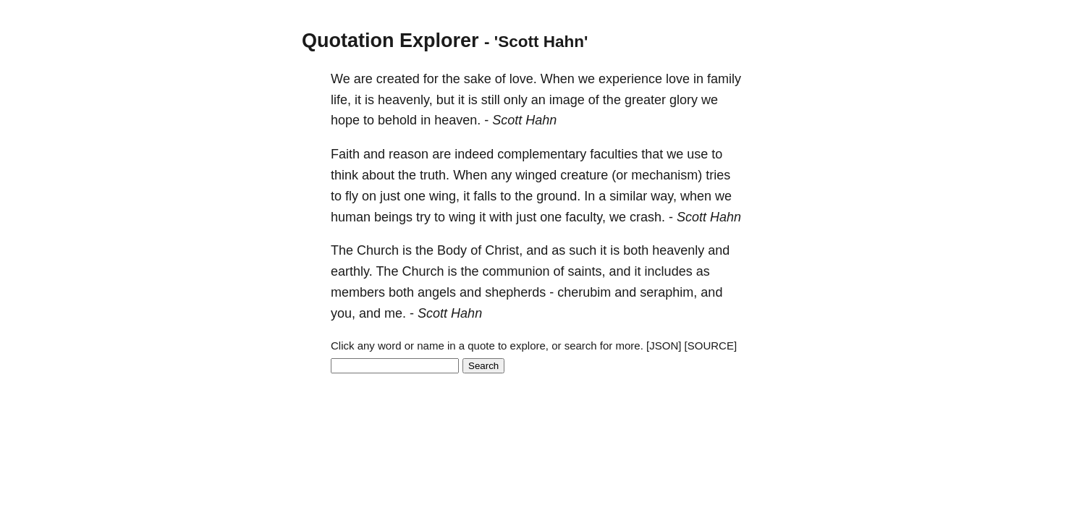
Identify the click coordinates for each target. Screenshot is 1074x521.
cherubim (584, 292)
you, (343, 313)
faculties (614, 154)
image (567, 100)
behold (397, 120)
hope (345, 120)
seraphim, (668, 292)
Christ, (504, 250)
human (351, 217)
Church (378, 250)
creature (584, 175)
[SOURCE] (711, 345)
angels (437, 292)
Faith (345, 154)
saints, (587, 271)
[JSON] (663, 345)
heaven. (457, 120)
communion (515, 271)
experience (630, 79)
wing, (444, 196)
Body (452, 250)
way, (664, 196)
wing (462, 217)
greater (645, 100)
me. (395, 313)
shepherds (515, 292)
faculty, (585, 217)
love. (523, 79)
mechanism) (666, 175)
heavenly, (405, 100)
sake (477, 79)
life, (341, 100)
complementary (541, 154)
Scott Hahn (524, 120)
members (358, 292)
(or (619, 175)
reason (408, 154)
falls (484, 196)
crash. (647, 217)
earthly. (352, 271)
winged (536, 175)
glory (683, 100)
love (678, 79)
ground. (558, 196)
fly (351, 196)
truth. (434, 175)
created (398, 79)
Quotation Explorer (390, 40)
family (724, 79)
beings (393, 217)
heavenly (678, 250)
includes (669, 271)
